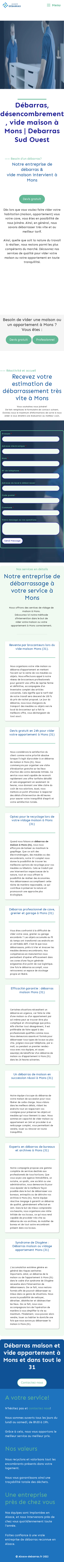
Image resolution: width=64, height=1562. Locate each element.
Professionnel (45, 339)
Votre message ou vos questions (19, 520)
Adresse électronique (14, 446)
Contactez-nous (32, 1382)
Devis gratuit (32, 199)
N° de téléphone (11, 470)
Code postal (9, 495)
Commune (8, 507)
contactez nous (39, 1408)
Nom (5, 458)
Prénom (7, 434)
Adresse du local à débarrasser (18, 483)
